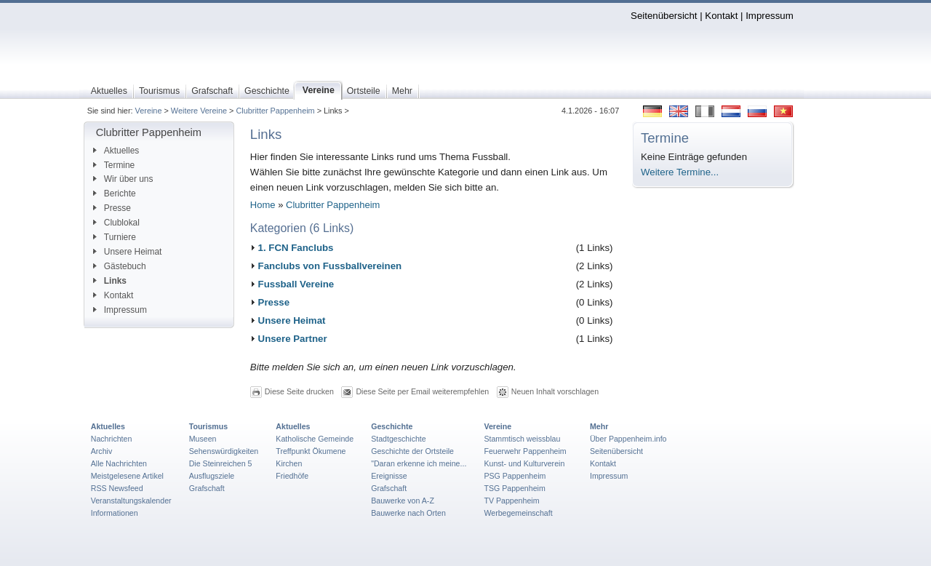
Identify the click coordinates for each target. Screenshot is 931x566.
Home (263, 204)
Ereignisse (389, 475)
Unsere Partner (292, 338)
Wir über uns (123, 179)
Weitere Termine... (680, 172)
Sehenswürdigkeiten (224, 451)
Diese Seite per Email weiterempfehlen (422, 390)
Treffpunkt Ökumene (310, 451)
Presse (112, 208)
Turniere (114, 237)
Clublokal (116, 223)
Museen (203, 438)
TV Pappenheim (511, 500)
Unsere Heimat (127, 252)
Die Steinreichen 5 (220, 463)
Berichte (114, 193)
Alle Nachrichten (119, 463)
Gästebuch (119, 266)
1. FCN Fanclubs (296, 247)
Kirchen (289, 463)
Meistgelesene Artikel (127, 475)
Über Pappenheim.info (628, 438)
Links (110, 281)
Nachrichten (111, 438)
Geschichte (391, 426)
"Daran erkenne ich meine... (418, 463)
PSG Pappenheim (515, 475)
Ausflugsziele (212, 475)
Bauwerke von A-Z (402, 500)
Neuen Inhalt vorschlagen (555, 390)
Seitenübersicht (664, 15)
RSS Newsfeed (117, 488)
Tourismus (208, 426)
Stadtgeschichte (398, 438)
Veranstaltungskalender (131, 500)
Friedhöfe (292, 475)
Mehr (599, 426)
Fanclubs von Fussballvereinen (330, 265)
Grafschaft (207, 488)
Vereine (148, 110)
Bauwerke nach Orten (408, 513)
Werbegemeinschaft (518, 513)
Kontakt (721, 15)
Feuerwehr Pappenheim (525, 451)
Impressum (770, 15)
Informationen (114, 513)
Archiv (101, 451)
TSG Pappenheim (514, 488)
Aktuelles (116, 151)
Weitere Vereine (199, 110)
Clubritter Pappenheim (275, 110)
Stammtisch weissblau (522, 438)
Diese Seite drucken (299, 390)
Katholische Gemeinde (314, 438)
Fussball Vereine (296, 284)
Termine (114, 165)
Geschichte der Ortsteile (412, 451)
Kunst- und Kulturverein (524, 463)
